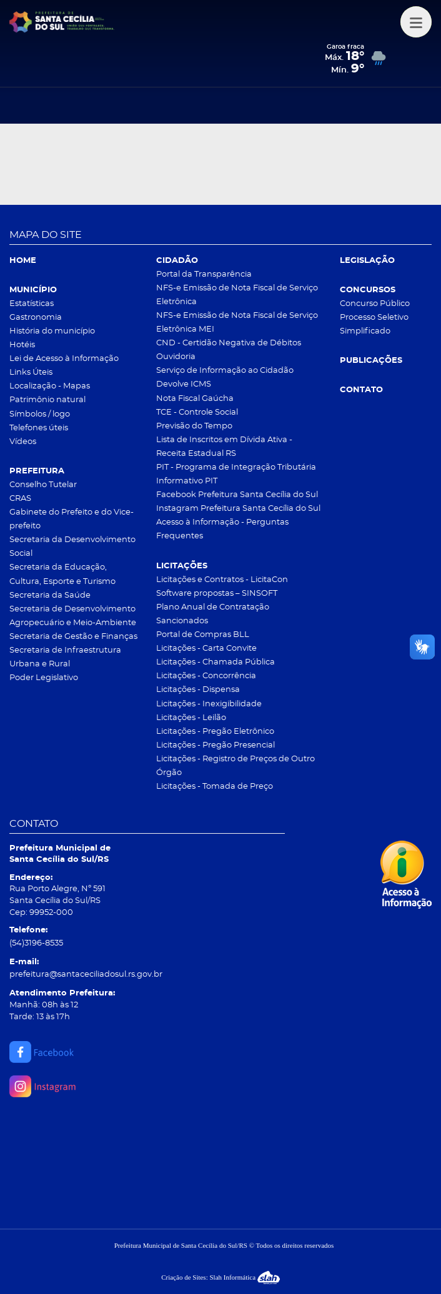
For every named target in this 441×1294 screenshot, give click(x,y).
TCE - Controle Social (197, 412)
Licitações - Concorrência (206, 676)
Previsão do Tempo (194, 426)
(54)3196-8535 (36, 943)
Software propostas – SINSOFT (216, 594)
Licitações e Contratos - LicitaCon (222, 580)
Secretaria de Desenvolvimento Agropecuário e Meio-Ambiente (72, 616)
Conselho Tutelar (43, 485)
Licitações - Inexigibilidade (209, 704)
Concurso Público (375, 304)
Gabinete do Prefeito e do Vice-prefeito (71, 519)
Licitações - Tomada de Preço (214, 787)
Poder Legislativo (43, 678)
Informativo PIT (186, 481)
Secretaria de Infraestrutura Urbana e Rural (65, 657)
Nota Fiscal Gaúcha (195, 399)
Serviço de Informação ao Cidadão (225, 371)
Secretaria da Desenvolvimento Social (72, 547)
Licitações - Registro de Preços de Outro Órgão (235, 766)
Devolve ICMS (183, 384)
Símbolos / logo (39, 414)
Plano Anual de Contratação (212, 607)
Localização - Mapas (49, 386)
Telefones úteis (38, 428)
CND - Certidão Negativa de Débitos (228, 343)
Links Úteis (30, 372)
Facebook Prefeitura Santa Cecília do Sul (237, 495)
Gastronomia (35, 318)
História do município (52, 331)
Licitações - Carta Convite (206, 649)
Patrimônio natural (47, 400)
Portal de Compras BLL (202, 635)
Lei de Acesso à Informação (64, 359)
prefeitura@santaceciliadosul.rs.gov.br (85, 974)
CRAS (20, 499)
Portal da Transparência (204, 274)
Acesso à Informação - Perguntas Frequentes (222, 529)
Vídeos (22, 442)
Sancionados (182, 621)
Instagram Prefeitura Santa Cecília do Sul (238, 509)
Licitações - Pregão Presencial (215, 745)
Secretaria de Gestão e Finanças (73, 637)
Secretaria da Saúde (50, 595)
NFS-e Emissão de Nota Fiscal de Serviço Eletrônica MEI (237, 322)
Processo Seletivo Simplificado (374, 324)
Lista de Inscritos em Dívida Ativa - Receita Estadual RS (224, 447)
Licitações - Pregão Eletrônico (215, 732)
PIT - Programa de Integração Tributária (236, 467)
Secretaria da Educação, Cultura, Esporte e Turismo (62, 574)
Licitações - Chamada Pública (215, 662)
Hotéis (22, 345)
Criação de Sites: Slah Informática (220, 1277)
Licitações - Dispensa (198, 690)
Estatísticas (31, 304)
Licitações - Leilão (191, 718)
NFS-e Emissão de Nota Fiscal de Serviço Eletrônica (237, 295)
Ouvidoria (176, 357)
